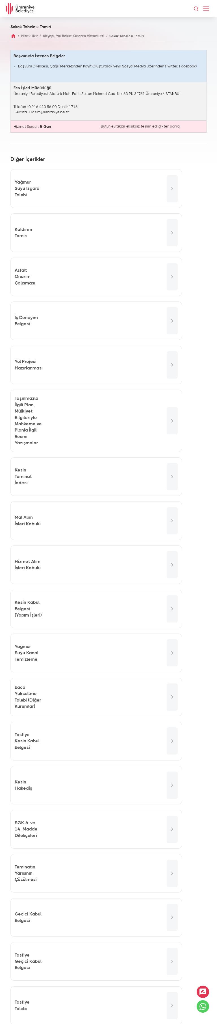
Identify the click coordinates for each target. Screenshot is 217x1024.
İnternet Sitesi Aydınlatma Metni (108, 1012)
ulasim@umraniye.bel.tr (49, 112)
